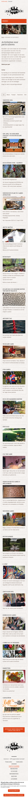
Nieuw (8, 95)
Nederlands (4, 1)
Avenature (14, 746)
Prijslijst (13, 95)
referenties (14, 774)
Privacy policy (8, 762)
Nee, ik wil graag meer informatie (14, 796)
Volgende (24, 29)
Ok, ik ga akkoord (14, 792)
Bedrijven (14, 769)
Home (2, 37)
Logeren (14, 779)
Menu (5, 21)
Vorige (3, 29)
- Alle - (3, 95)
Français (10, 1)
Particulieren (14, 766)
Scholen (14, 771)
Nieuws (14, 776)
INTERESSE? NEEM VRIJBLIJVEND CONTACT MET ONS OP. (14, 729)
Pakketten (20, 95)
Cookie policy (19, 762)
